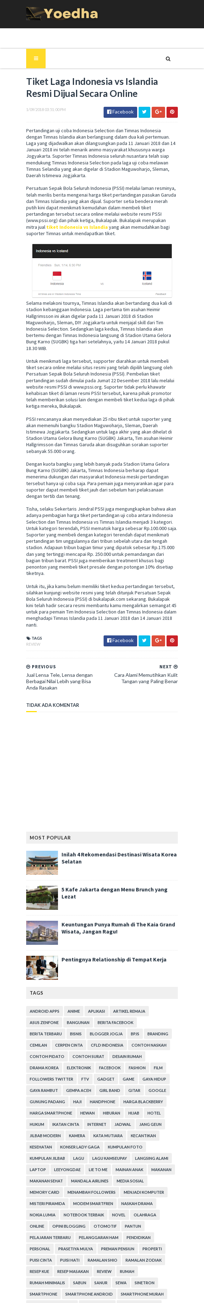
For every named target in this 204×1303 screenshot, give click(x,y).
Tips (141, 1241)
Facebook (69, 1003)
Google (117, 1026)
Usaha (134, 1252)
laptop (76, 1094)
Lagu (117, 1082)
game (73, 1014)
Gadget (50, 1014)
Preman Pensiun (85, 1173)
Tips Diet (163, 1241)
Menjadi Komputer (46, 1127)
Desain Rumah (123, 992)
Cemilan (141, 969)
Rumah (96, 1195)
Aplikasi (92, 946)
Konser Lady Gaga (147, 1071)
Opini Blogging (96, 1150)
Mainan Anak (40, 1105)
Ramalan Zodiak (110, 1184)
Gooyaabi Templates (149, 1293)
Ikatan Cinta (151, 1048)
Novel (155, 1139)
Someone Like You (83, 1229)
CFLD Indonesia (78, 980)
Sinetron (76, 1207)
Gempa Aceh (38, 1026)
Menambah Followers (123, 1116)
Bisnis (32, 969)
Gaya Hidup (99, 1014)
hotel (100, 1048)
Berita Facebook (112, 958)
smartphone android (50, 1218)
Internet (35, 1060)
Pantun (160, 1150)
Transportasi (80, 1252)
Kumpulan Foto (43, 1082)
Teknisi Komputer (45, 1241)
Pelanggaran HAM (95, 1161)
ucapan (111, 1252)
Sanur (32, 1207)
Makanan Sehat (106, 1105)
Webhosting (39, 1263)
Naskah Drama (42, 1139)
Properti (120, 1173)
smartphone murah (103, 1218)
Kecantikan (76, 1071)
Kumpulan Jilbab (86, 1082)
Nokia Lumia (79, 1139)
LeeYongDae (105, 1094)
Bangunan (74, 958)
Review (30, 579)
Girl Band (69, 1026)
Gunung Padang (152, 1026)
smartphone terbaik (155, 1218)
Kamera (156, 1060)
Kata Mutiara (41, 1071)
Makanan (72, 1105)
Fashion (96, 1003)
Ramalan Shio (68, 1184)
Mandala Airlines (150, 1105)
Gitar (94, 1026)
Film (117, 1003)
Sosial (117, 1229)
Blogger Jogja (62, 969)
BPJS (91, 969)
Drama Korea (160, 992)
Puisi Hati (36, 1184)
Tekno (79, 1241)
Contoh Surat (85, 992)
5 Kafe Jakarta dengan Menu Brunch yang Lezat (119, 824)
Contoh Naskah (120, 980)
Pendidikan (135, 1161)
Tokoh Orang (41, 1252)
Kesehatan (108, 1071)
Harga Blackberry (96, 1037)
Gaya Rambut (133, 1014)
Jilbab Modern (124, 1060)
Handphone (55, 1037)
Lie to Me (136, 1094)
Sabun (161, 1195)
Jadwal (61, 1060)
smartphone (108, 1207)
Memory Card (76, 1116)
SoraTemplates (74, 1293)
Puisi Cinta (149, 1173)
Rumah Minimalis (129, 1195)
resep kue (145, 1184)
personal (165, 1161)
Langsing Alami (42, 1094)
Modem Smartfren (138, 1127)
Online (64, 1150)
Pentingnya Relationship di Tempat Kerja (110, 894)
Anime (70, 946)
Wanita (157, 1252)
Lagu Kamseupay (149, 1082)
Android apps (41, 946)
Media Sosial (39, 1116)
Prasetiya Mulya (43, 1173)
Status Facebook (150, 1229)
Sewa (52, 1207)
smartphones (41, 1229)
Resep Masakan (42, 1195)
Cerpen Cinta (40, 980)
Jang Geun (89, 1060)
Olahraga (37, 1150)
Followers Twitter (152, 1003)
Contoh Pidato (43, 992)
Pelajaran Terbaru (46, 1161)
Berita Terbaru (154, 958)
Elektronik (38, 1003)
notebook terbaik (120, 1139)
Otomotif (132, 1150)
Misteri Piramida (92, 1127)
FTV (30, 1014)
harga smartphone (145, 1037)
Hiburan (57, 1048)
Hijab (79, 1048)
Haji (30, 1037)
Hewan (33, 1048)
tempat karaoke (111, 1241)
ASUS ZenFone (40, 958)
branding (114, 969)
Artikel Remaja (126, 946)
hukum (122, 1048)
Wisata (69, 1263)
